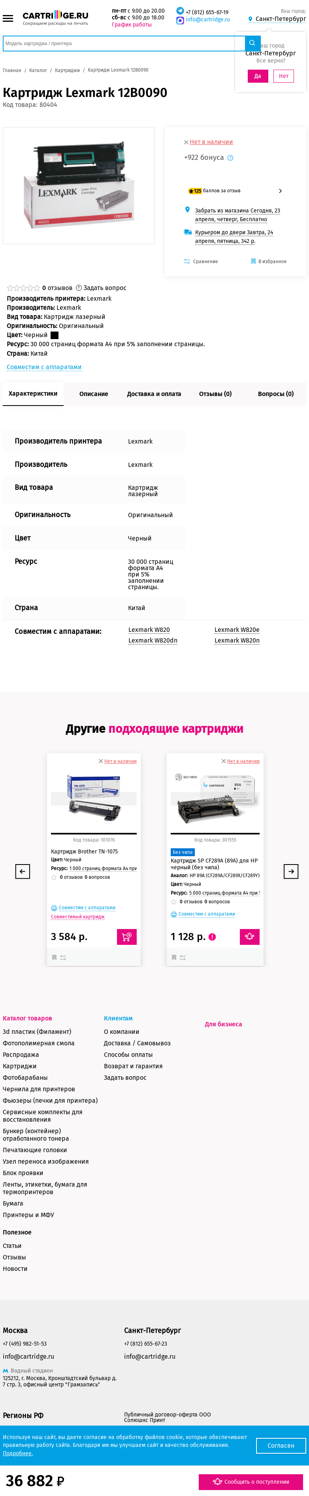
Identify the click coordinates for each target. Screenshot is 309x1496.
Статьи (12, 1246)
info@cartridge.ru (208, 19)
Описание (93, 394)
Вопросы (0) (276, 394)
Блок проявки (23, 1173)
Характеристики (33, 393)
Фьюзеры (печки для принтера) (50, 1100)
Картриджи (20, 1066)
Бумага (13, 1203)
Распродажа (21, 1054)
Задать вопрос (125, 1077)
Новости (15, 1268)
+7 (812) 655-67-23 (145, 1344)
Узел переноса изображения (46, 1161)
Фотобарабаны (25, 1077)
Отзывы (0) (215, 394)
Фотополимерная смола (39, 1043)
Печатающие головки (35, 1150)
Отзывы (14, 1257)
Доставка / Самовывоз (137, 1043)
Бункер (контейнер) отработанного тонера (36, 1134)
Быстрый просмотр (94, 799)
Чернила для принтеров (39, 1089)
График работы (132, 24)
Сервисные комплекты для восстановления (43, 1115)
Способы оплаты (128, 1054)
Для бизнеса (223, 1024)
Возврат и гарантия (133, 1066)
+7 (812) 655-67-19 (207, 12)
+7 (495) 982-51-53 (25, 1344)
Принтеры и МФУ (28, 1215)
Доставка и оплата (154, 394)
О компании (121, 1031)
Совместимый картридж (78, 917)
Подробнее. (18, 1453)
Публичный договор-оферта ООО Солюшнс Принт (167, 1417)
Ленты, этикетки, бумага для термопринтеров (45, 1188)
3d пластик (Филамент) (37, 1031)
